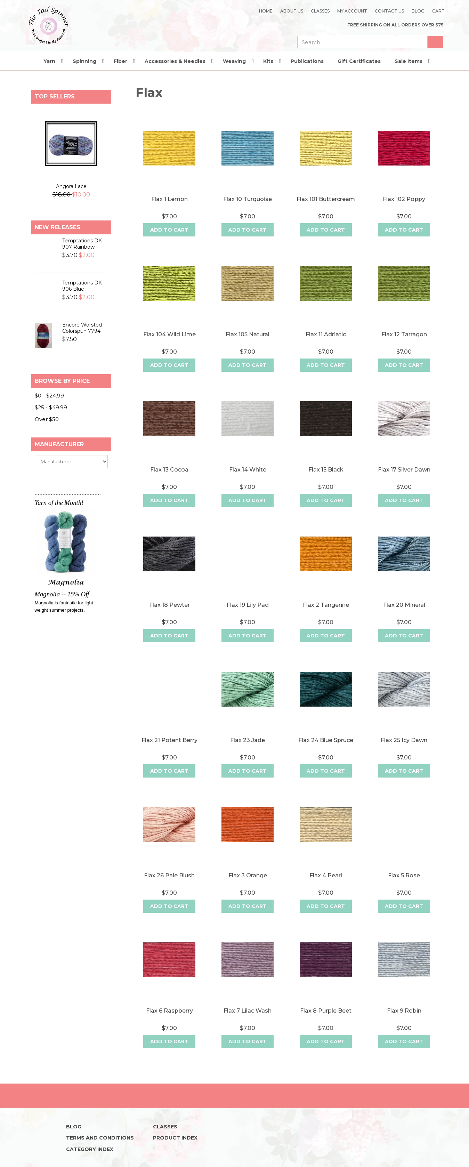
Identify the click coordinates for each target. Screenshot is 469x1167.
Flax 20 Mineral (404, 616)
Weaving (234, 72)
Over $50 (47, 430)
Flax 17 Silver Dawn (404, 480)
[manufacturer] (71, 472)
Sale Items (408, 72)
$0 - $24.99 (49, 406)
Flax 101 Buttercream (326, 210)
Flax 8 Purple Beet (325, 1022)
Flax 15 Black (325, 480)
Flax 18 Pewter (169, 616)
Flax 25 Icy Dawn (404, 751)
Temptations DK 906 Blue (82, 297)
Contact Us (389, 11)
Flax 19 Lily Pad (248, 616)
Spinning (84, 72)
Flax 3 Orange (247, 886)
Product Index (175, 1138)
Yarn (49, 72)
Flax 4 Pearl (325, 886)
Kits (268, 72)
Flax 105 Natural (247, 345)
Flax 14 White (247, 480)
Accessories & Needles (175, 72)
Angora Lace (71, 197)
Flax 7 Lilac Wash (248, 1022)
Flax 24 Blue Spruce (325, 751)
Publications (307, 72)
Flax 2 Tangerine (326, 616)
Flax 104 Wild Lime (169, 345)
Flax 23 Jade (247, 751)
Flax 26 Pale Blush (169, 886)
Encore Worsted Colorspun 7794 (82, 339)
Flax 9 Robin (404, 1022)
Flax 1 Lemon (169, 210)
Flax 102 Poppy (404, 210)
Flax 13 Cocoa (169, 480)
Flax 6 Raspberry (169, 1022)
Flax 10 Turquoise (247, 210)
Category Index (89, 1149)
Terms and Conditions (100, 1138)
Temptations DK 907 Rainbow (82, 255)
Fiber (120, 72)
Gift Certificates (359, 72)
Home (266, 11)
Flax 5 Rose (404, 886)
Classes (320, 11)
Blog (418, 11)
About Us (291, 11)
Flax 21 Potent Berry (169, 751)
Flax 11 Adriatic (326, 345)
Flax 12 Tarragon (404, 345)
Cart (438, 11)
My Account (352, 11)
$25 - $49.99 (51, 418)
